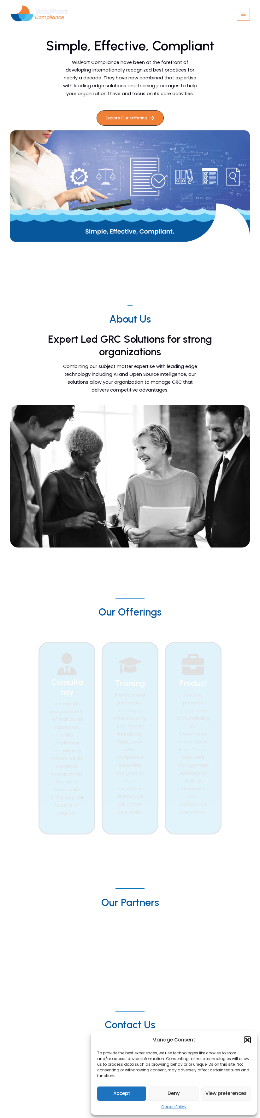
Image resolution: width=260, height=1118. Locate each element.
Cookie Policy (173, 1106)
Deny (174, 1093)
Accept (121, 1093)
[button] (247, 1040)
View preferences (226, 1093)
